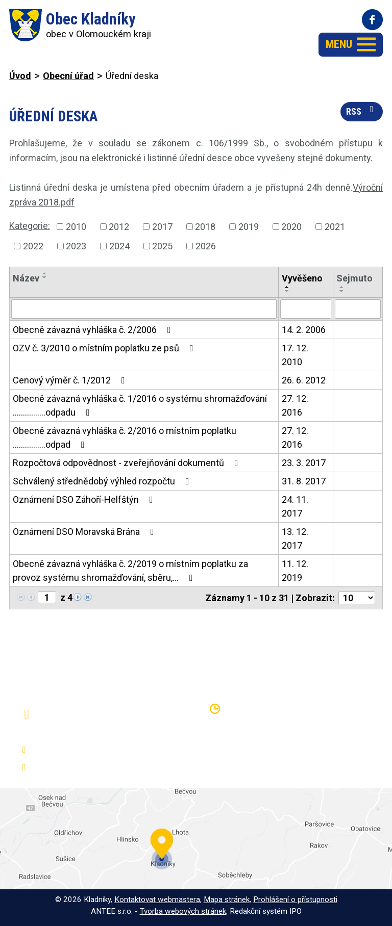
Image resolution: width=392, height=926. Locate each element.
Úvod (20, 75)
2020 (291, 226)
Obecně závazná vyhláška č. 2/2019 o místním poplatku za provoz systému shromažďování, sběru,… (130, 570)
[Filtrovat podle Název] (144, 309)
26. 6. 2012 (304, 380)
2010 (76, 226)
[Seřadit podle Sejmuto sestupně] (342, 291)
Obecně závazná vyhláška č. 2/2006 (94, 329)
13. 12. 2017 (295, 538)
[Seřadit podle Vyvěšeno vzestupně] (287, 287)
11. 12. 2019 (295, 570)
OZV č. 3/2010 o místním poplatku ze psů (105, 348)
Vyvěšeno (302, 278)
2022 (33, 246)
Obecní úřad (68, 75)
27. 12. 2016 (295, 405)
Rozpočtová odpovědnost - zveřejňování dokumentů (127, 462)
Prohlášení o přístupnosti (295, 899)
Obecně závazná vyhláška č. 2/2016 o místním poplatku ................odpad (124, 437)
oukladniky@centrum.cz (79, 768)
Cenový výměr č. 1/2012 (71, 380)
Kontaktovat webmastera (157, 899)
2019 (248, 226)
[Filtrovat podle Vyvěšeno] (305, 309)
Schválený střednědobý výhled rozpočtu (103, 481)
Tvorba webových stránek (183, 911)
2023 (76, 246)
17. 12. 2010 (295, 355)
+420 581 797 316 (70, 750)
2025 (162, 246)
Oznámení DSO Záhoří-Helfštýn (85, 499)
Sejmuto (354, 278)
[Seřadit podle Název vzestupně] (45, 273)
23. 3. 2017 (304, 462)
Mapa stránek (227, 899)
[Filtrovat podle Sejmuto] (358, 309)
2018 (205, 226)
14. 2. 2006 (304, 329)
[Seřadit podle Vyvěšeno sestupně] (287, 291)
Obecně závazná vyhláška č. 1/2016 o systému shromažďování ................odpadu (140, 405)
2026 (205, 246)
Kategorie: (29, 225)
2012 (119, 226)
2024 (119, 246)
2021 (335, 226)
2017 (162, 226)
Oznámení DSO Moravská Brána (85, 531)
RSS (362, 111)
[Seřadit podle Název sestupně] (45, 277)
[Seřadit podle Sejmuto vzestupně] (342, 287)
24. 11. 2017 (295, 506)
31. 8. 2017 (304, 481)
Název (26, 278)
